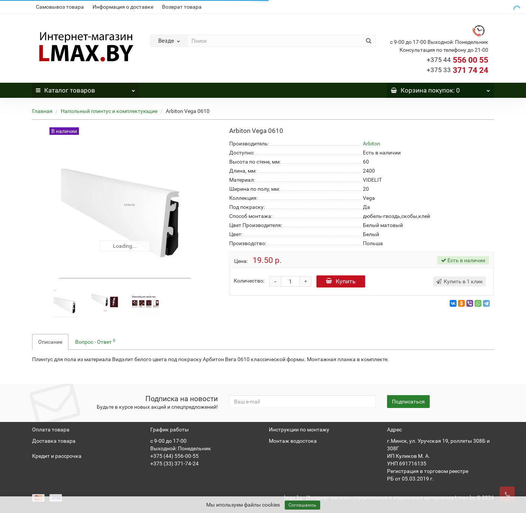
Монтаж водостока (293, 441)
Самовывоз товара (60, 7)
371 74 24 (457, 70)
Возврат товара (182, 7)
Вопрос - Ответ (95, 341)
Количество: (249, 281)
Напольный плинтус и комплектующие (109, 111)
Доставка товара (54, 441)
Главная (42, 111)
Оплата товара (50, 429)
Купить (341, 281)
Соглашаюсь (302, 505)
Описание (50, 342)
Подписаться (408, 402)
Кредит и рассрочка (57, 456)
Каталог (85, 88)
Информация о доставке (123, 7)
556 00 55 (457, 60)
